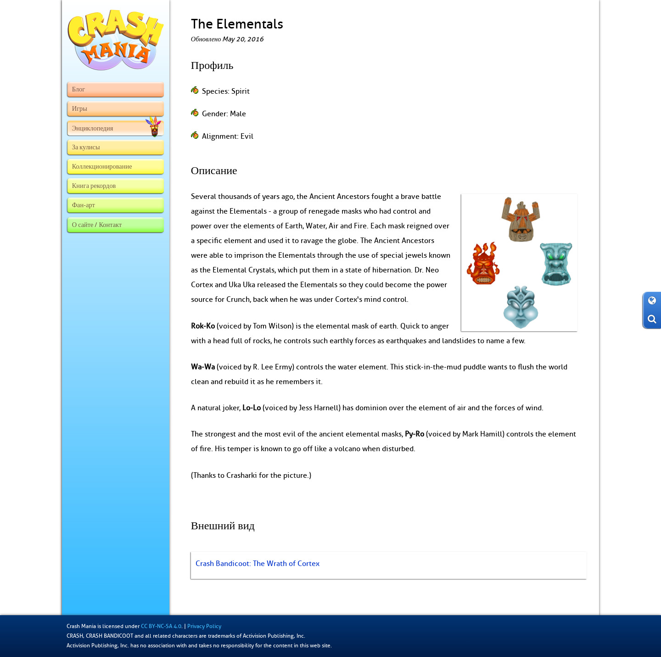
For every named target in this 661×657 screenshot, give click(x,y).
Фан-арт (83, 205)
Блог (78, 89)
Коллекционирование (102, 166)
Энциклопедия (116, 128)
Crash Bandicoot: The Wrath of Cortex (257, 563)
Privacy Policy (204, 626)
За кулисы (86, 147)
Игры (79, 108)
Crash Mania (81, 626)
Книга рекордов (94, 185)
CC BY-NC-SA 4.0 (161, 626)
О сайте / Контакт (97, 225)
